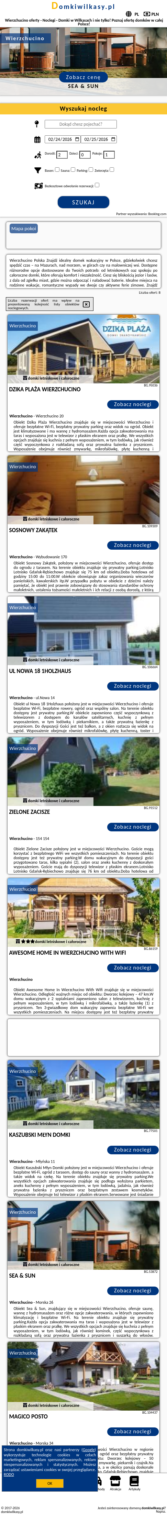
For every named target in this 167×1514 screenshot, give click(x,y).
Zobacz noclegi (133, 404)
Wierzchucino (22, 326)
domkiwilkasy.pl (83, 6)
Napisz (160, 1511)
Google (89, 1449)
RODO (9, 1474)
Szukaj (83, 202)
